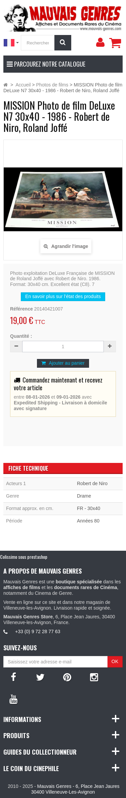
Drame (84, 496)
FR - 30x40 (88, 508)
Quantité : (21, 336)
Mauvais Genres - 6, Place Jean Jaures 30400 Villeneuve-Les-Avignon (75, 789)
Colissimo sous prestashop (23, 556)
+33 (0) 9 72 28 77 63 (37, 631)
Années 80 (88, 520)
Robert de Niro (92, 483)
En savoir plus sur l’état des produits (63, 296)
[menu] (100, 42)
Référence (21, 309)
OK (115, 661)
